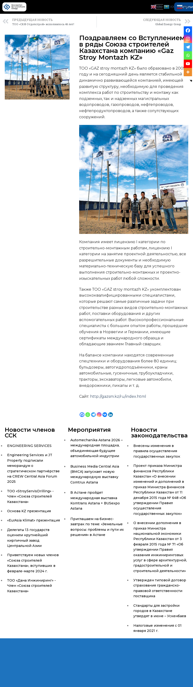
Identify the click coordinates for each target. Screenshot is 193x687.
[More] (188, 72)
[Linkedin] (110, 411)
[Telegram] (93, 411)
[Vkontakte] (104, 411)
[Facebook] (82, 411)
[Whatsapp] (87, 411)
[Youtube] (188, 64)
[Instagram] (99, 411)
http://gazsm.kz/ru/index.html (118, 396)
